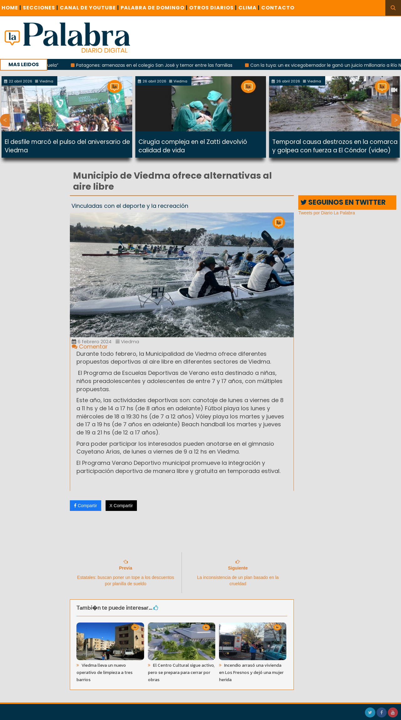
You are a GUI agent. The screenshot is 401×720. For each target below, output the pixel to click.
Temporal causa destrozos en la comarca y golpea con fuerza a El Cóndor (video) (335, 146)
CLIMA (249, 7)
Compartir (85, 505)
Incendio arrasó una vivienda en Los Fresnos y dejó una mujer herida (251, 672)
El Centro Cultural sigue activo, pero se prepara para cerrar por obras (181, 672)
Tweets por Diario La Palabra (326, 212)
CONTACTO (277, 7)
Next (396, 120)
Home (11, 7)
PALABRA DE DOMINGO (154, 7)
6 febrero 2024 (92, 341)
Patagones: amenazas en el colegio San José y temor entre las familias (159, 65)
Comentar (90, 346)
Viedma (127, 341)
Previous (5, 120)
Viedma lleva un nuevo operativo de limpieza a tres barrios (104, 672)
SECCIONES (40, 7)
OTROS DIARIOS (213, 7)
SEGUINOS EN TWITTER (343, 202)
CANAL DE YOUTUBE (89, 7)
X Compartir (121, 505)
